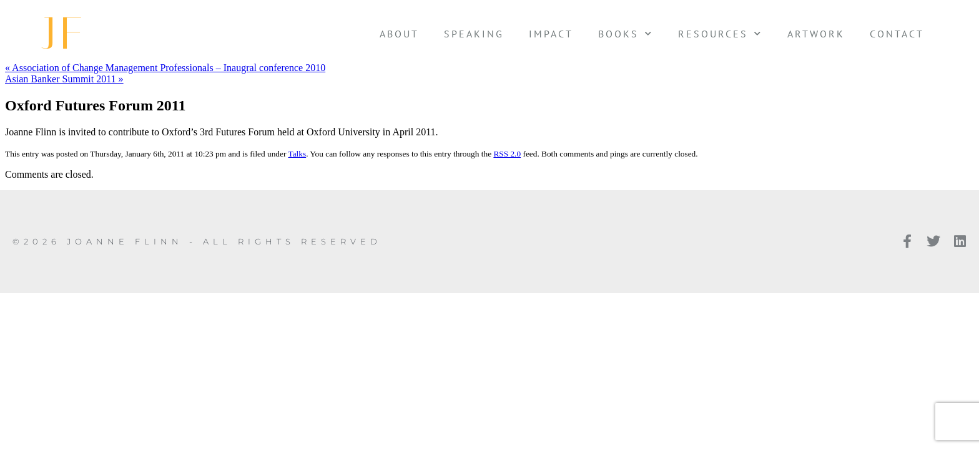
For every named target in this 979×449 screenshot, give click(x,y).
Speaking (474, 33)
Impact (551, 33)
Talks (297, 153)
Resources (720, 33)
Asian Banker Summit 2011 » (64, 79)
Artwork (816, 33)
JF (64, 33)
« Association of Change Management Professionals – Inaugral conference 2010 (165, 67)
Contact (897, 33)
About (399, 33)
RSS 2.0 (507, 153)
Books (625, 33)
